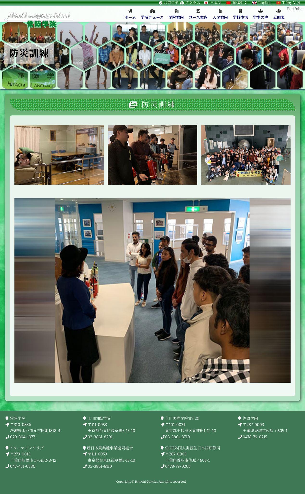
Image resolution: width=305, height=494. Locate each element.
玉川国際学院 (99, 418)
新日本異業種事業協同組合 (110, 448)
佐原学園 (250, 418)
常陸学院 (17, 418)
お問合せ (171, 2)
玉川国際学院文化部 (182, 418)
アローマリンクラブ (27, 448)
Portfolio (295, 9)
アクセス (193, 2)
